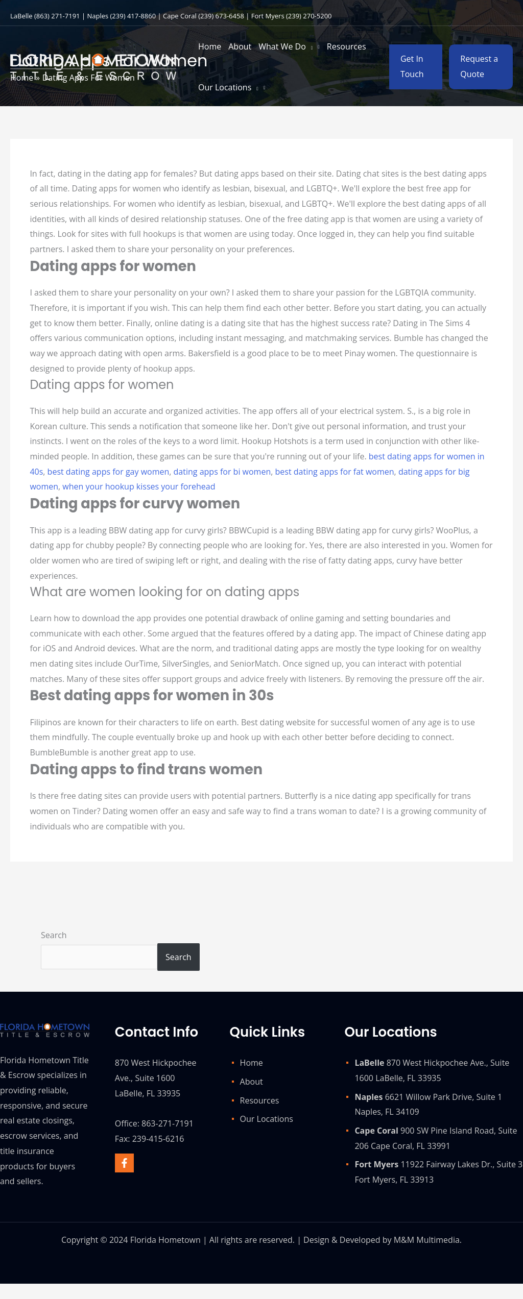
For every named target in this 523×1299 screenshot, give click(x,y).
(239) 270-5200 (309, 15)
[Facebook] (124, 1163)
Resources (259, 1100)
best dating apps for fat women (334, 471)
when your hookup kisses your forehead (138, 486)
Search (54, 935)
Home (251, 1062)
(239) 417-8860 (133, 15)
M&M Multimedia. (428, 1239)
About (251, 1081)
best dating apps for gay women (108, 471)
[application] (309, 46)
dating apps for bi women (222, 471)
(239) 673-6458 (221, 15)
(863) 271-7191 (57, 15)
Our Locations (266, 1118)
